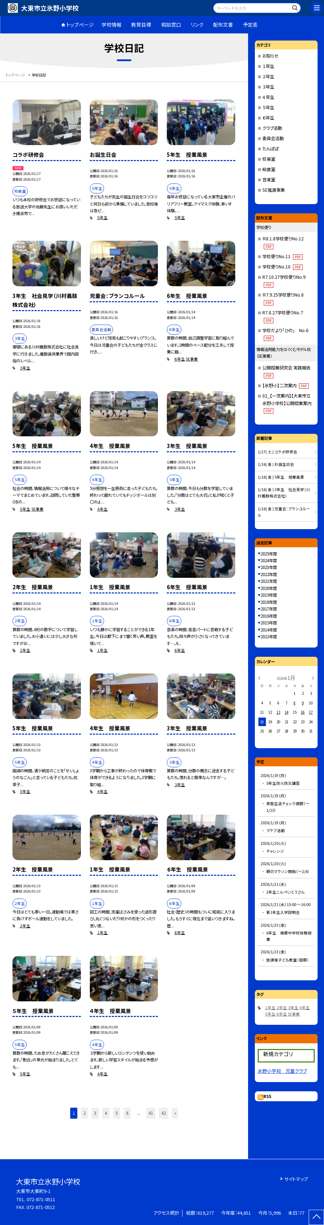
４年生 (102, 509)
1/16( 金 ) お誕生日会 (276, 464)
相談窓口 (171, 24)
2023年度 (269, 567)
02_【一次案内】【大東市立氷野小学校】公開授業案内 (287, 403)
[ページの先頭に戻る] (316, 1217)
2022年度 (269, 574)
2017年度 (269, 609)
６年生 (179, 359)
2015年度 (269, 622)
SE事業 (192, 359)
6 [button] (127, 1113)
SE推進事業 (273, 190)
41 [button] (151, 1113)
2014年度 (269, 630)
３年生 (25, 368)
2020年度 (269, 588)
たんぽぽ (270, 148)
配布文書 (223, 24)
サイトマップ (296, 1179)
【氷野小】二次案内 (285, 385)
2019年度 (269, 595)
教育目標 (141, 24)
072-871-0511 (41, 1199)
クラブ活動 (272, 128)
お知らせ (270, 56)
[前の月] (259, 677)
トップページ (80, 24)
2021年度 (269, 581)
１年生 (102, 650)
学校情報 (112, 24)
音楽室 (268, 179)
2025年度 (269, 553)
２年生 (25, 650)
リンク (197, 24)
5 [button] (116, 1113)
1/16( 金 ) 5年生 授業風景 (281, 477)
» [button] (175, 1113)
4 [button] (106, 1113)
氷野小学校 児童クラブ (282, 1070)
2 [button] (84, 1113)
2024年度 (269, 560)
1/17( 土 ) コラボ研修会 (277, 451)
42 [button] (163, 1113)
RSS (267, 1096)
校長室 (268, 159)
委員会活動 (273, 138)
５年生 (102, 217)
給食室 (268, 169)
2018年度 (269, 602)
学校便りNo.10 (282, 266)
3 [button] (95, 1113)
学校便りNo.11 (282, 256)
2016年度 (269, 616)
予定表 (250, 24)
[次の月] (313, 677)
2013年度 (269, 636)
